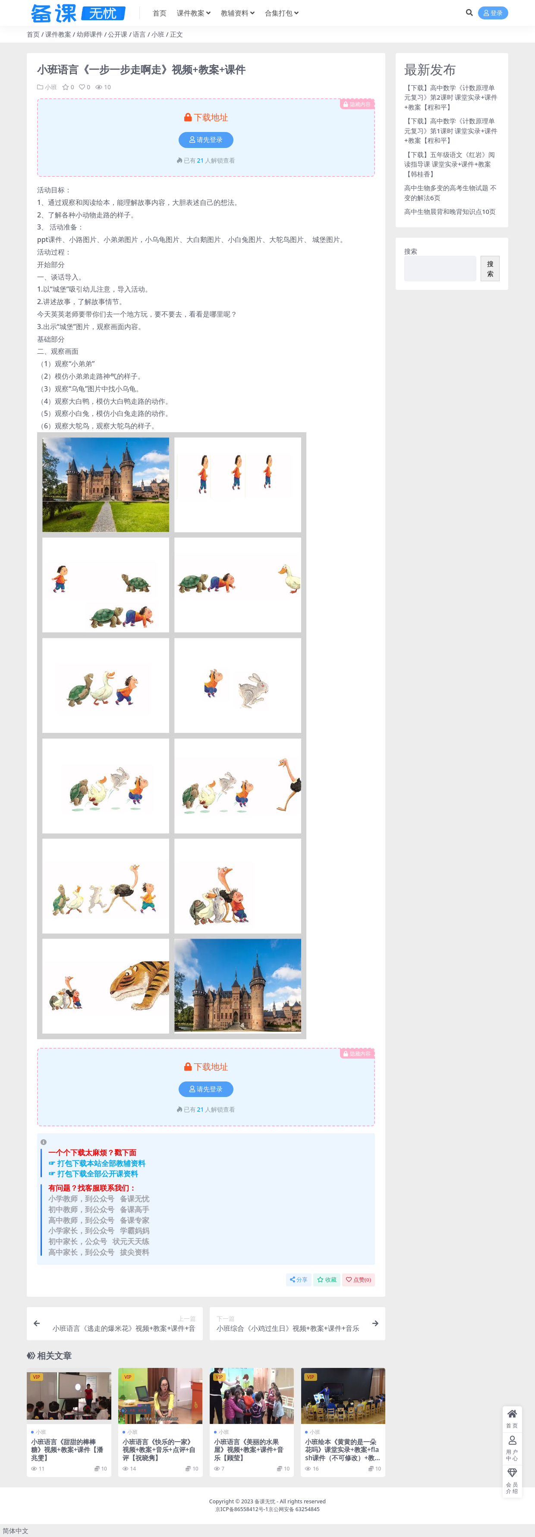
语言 (139, 34)
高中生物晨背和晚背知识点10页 (450, 211)
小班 (157, 34)
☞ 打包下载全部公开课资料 (93, 1174)
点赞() (358, 1279)
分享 (299, 1279)
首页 (33, 34)
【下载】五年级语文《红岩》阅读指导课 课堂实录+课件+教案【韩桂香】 (449, 164)
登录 (493, 13)
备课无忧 (265, 1501)
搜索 (410, 251)
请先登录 (206, 139)
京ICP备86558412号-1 (241, 1509)
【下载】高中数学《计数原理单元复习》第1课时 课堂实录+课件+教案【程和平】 (450, 130)
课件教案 (58, 34)
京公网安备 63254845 (294, 1509)
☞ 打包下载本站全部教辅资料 (96, 1163)
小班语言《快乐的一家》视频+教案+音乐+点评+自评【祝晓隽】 (159, 1449)
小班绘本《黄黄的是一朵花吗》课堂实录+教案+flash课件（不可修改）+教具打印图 (342, 1453)
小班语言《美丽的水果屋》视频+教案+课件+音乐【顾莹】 (248, 1449)
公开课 (117, 34)
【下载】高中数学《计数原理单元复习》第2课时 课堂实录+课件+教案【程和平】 (450, 97)
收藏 (327, 1279)
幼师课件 (90, 34)
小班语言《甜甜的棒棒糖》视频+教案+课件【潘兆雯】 (67, 1449)
